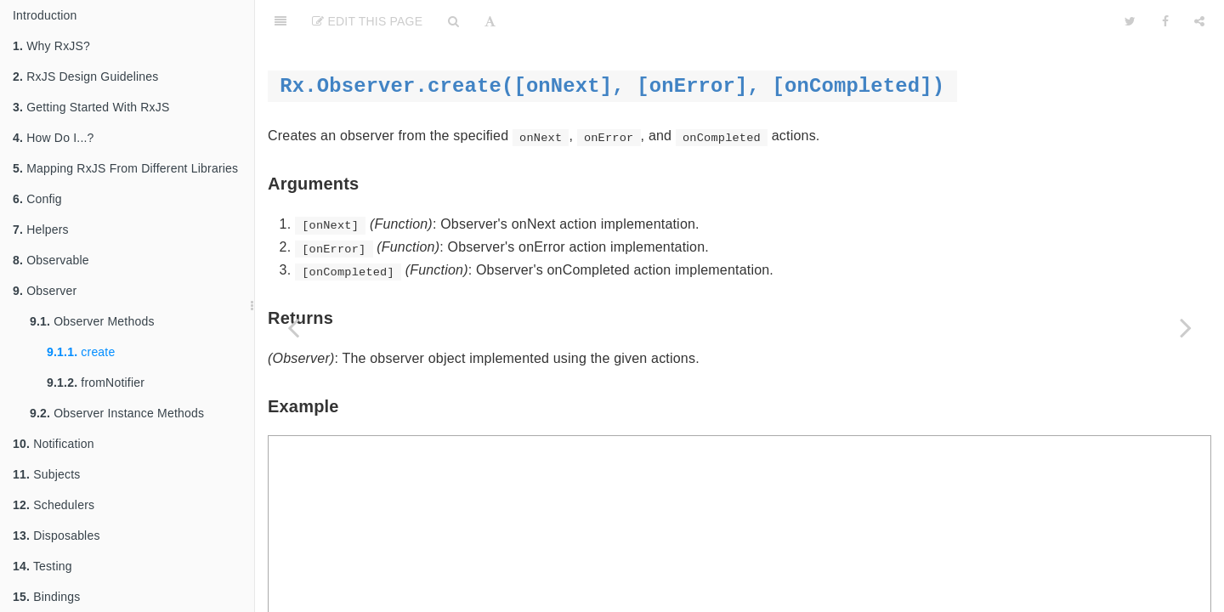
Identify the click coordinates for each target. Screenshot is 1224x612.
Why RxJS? (51, 46)
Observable (51, 260)
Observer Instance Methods (117, 413)
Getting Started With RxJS (91, 107)
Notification (53, 443)
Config (37, 199)
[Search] (453, 21)
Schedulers (53, 505)
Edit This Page (367, 21)
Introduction (45, 15)
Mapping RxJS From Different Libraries (125, 168)
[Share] (1199, 21)
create (81, 352)
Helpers (41, 229)
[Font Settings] (490, 21)
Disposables (56, 535)
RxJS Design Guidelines (86, 76)
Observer (44, 291)
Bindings (46, 597)
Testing (42, 566)
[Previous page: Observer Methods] (293, 327)
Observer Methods (92, 321)
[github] (1031, 21)
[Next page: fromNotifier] (1186, 327)
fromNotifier (95, 382)
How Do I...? (53, 137)
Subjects (46, 474)
